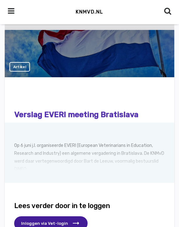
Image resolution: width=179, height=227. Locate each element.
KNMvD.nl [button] (89, 12)
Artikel (19, 67)
